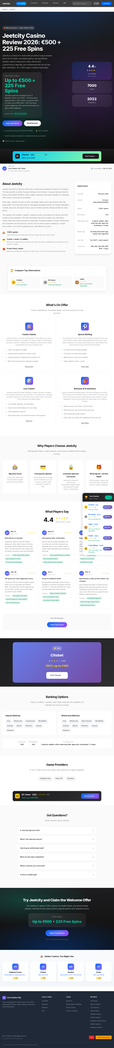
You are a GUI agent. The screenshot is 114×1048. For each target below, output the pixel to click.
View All (108, 497)
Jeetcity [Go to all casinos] (6, 3)
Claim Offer (107, 507)
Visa (8, 721)
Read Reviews (32, 123)
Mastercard (18, 721)
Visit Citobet (57, 675)
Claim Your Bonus (12, 123)
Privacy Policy (70, 1007)
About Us (69, 1001)
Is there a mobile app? (28, 875)
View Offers (85, 423)
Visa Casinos (94, 1007)
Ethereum (29, 725)
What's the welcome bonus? (31, 839)
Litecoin (39, 725)
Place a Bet (85, 366)
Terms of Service (72, 1011)
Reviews (56, 3)
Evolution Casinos (96, 1027)
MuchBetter (43, 721)
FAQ (64, 3)
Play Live (29, 421)
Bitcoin (19, 725)
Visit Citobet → (90, 156)
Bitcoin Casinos (95, 1004)
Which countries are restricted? (32, 866)
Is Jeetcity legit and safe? (30, 830)
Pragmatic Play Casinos (98, 1021)
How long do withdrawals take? (32, 848)
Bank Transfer (86, 721)
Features (45, 3)
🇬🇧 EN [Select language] (96, 3)
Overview (34, 3)
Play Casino (29, 366)
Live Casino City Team (16, 168)
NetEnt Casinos (95, 1024)
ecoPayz (10, 725)
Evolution (71, 778)
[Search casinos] (82, 3)
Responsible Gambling (73, 1004)
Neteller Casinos (95, 1014)
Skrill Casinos (94, 1011)
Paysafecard (30, 721)
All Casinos (21, 3)
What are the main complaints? (32, 857)
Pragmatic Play (45, 778)
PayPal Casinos (95, 1017)
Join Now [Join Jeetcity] (106, 3)
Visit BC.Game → (90, 796)
